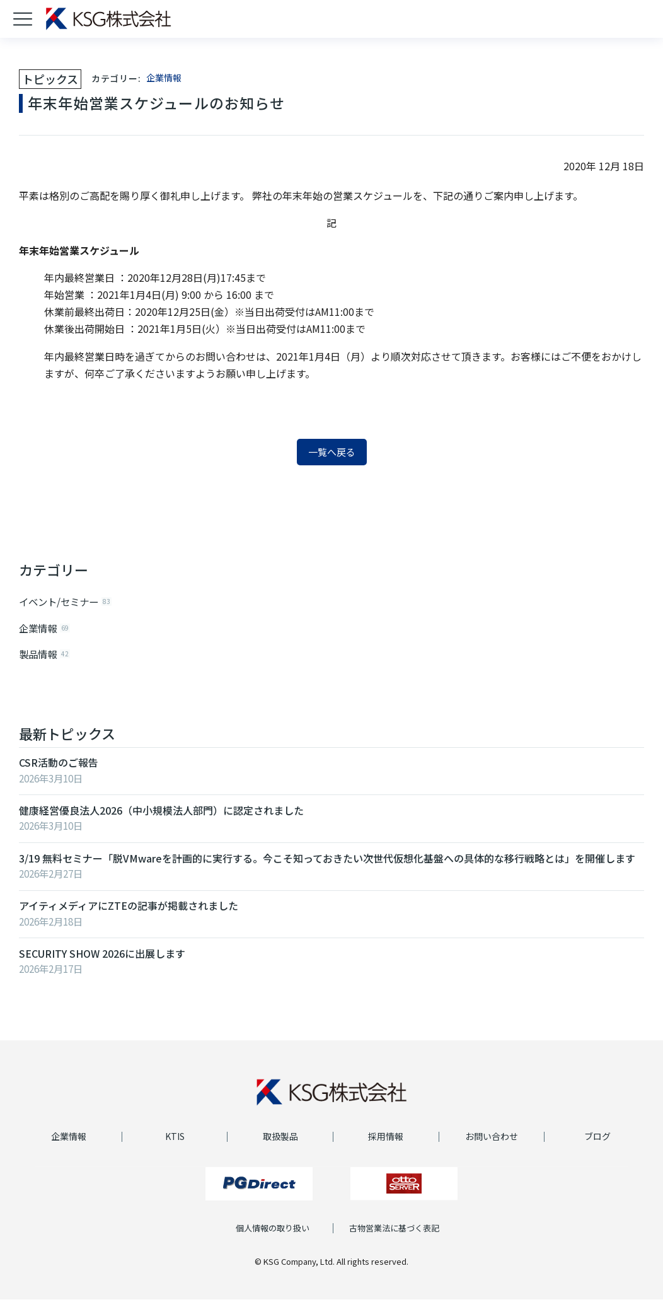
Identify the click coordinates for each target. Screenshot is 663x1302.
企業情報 (164, 77)
